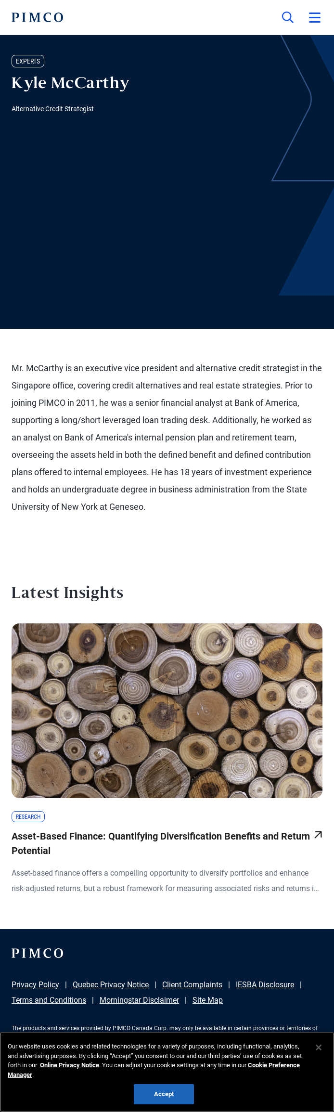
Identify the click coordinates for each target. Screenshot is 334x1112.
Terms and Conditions (49, 1000)
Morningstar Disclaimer (139, 1000)
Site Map (208, 1000)
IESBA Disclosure (265, 984)
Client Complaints (192, 984)
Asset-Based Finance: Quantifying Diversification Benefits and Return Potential (161, 843)
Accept (164, 1094)
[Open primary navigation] (314, 17)
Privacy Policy (35, 984)
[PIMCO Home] (37, 17)
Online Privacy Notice (69, 1065)
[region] (167, 1072)
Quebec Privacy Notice (111, 984)
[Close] (318, 1047)
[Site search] (287, 17)
